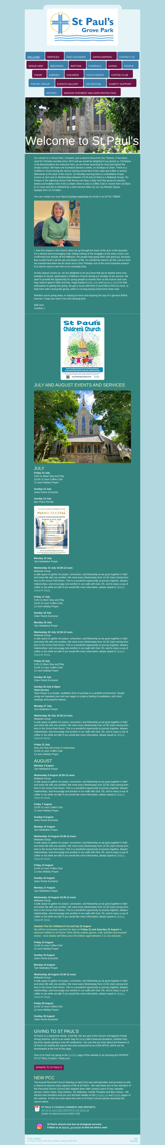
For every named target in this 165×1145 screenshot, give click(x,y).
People (117, 1095)
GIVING (72, 1055)
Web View (134, 1141)
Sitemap (37, 1138)
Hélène (120, 587)
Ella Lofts (93, 282)
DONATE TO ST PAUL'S (49, 1067)
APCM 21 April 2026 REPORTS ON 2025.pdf (65, 1110)
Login (136, 1138)
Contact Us (102, 1095)
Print (30, 1138)
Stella (37, 590)
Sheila (46, 590)
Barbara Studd (111, 282)
